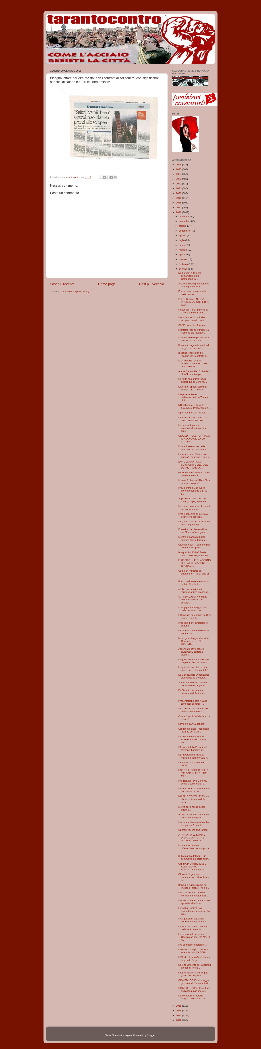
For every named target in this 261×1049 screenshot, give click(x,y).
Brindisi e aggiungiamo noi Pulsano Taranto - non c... (193, 886)
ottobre (183, 225)
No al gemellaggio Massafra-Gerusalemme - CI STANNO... (194, 641)
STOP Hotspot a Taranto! (192, 325)
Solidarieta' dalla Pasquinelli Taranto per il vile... (193, 730)
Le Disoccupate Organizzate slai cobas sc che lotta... (193, 676)
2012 (179, 1020)
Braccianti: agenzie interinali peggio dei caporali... (193, 346)
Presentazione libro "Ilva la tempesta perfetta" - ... (192, 702)
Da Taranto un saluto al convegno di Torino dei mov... (192, 693)
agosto (183, 235)
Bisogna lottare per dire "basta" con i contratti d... (193, 354)
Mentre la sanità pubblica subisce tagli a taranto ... (193, 538)
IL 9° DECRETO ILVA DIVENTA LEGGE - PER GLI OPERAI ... (193, 363)
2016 (179, 212)
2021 (179, 188)
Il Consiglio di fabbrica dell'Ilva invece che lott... (194, 616)
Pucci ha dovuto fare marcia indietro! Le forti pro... (193, 583)
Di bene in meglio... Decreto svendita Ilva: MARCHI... (193, 951)
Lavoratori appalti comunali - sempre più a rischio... (193, 388)
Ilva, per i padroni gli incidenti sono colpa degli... (194, 523)
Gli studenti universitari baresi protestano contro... (194, 474)
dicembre (184, 216)
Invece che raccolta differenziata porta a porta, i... (194, 848)
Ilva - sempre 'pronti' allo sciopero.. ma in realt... (192, 319)
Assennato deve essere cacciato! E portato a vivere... (191, 652)
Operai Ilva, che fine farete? (193, 830)
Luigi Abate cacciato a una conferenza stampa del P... (194, 668)
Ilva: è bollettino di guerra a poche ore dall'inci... (193, 515)
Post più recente (62, 284)
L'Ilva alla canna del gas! (191, 724)
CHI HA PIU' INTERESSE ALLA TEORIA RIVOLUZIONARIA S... (192, 866)
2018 (179, 202)
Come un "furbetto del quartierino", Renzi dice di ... (193, 573)
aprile (182, 254)
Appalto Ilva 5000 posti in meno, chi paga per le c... (193, 500)
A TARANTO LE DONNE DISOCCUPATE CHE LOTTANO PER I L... (191, 837)
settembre (184, 230)
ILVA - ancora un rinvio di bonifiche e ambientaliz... (193, 894)
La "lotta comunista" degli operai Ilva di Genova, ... (193, 380)
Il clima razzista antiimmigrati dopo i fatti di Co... (194, 790)
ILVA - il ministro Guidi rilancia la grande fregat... (194, 958)
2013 (179, 1015)
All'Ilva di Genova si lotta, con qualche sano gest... (194, 816)
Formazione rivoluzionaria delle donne (192, 292)
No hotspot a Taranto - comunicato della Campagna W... (190, 276)
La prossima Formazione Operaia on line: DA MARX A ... (194, 937)
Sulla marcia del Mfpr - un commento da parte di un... (194, 857)
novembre (184, 221)
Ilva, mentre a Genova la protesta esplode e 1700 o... (192, 490)
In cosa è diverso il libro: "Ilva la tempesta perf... (194, 481)
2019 (179, 198)
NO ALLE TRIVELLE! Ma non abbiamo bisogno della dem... (194, 799)
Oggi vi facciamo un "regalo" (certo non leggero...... (193, 974)
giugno (183, 245)
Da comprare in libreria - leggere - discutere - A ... (193, 997)
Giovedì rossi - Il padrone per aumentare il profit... (194, 546)
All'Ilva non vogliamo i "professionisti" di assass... (194, 590)
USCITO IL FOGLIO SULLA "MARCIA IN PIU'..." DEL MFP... (193, 773)
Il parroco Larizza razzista (192, 412)
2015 (179, 1005)
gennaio (183, 268)
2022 (179, 183)
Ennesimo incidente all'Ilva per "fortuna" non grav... (192, 531)
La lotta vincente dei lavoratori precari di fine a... (194, 966)
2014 (179, 1010)
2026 (179, 164)
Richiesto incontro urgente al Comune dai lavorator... (193, 331)
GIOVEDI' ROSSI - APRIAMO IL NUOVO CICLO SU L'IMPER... (194, 438)
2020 (179, 193)
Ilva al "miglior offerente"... (192, 944)
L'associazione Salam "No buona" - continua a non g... (194, 455)
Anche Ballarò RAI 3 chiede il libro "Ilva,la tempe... (194, 373)
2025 (179, 169)
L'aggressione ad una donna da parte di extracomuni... (193, 661)
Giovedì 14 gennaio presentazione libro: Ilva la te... (194, 877)
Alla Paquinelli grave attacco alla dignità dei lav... (193, 285)
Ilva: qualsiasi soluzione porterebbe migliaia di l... (193, 920)
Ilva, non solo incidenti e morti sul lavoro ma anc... (194, 507)
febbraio (183, 264)
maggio (183, 249)
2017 (179, 207)
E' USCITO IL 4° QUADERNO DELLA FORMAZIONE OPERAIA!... (194, 563)
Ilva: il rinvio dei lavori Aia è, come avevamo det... (193, 710)
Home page (107, 284)
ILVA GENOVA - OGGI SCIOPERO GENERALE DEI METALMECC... (193, 464)
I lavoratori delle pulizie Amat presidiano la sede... (194, 339)
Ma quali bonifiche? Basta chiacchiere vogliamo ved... (194, 554)
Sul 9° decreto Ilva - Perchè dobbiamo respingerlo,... (193, 684)
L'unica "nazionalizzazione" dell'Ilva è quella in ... (193, 928)
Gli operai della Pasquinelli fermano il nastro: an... (192, 748)
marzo (182, 259)
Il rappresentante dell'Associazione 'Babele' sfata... (193, 397)
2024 (179, 174)
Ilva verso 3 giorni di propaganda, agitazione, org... (192, 428)
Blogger (151, 1035)
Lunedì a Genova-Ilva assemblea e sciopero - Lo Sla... (194, 911)
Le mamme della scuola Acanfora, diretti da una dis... (192, 739)
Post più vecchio (151, 284)
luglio (182, 240)
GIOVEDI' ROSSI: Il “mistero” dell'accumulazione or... (194, 989)
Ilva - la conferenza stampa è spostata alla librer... (194, 902)
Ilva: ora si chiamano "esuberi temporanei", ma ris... (194, 824)
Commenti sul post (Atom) (75, 291)
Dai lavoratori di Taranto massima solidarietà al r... (193, 756)
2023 (179, 179)
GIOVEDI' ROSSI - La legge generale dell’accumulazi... (194, 982)
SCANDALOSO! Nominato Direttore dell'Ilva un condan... (192, 599)
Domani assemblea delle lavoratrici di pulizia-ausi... (193, 448)
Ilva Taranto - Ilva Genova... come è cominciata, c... (193, 782)
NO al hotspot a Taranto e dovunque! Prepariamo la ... (194, 406)
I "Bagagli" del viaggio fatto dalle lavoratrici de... (192, 609)
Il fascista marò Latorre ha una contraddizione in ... (192, 419)
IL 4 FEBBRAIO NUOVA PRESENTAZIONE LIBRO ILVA (194, 302)
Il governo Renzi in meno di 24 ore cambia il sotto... (193, 311)
